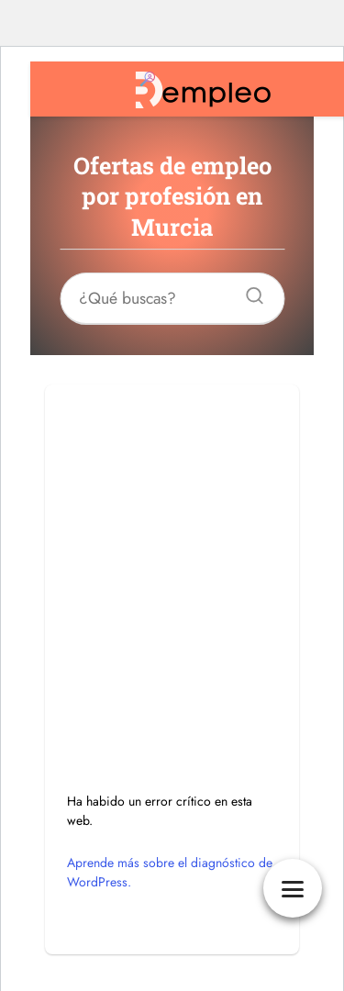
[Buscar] (247, 291)
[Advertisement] (172, 556)
